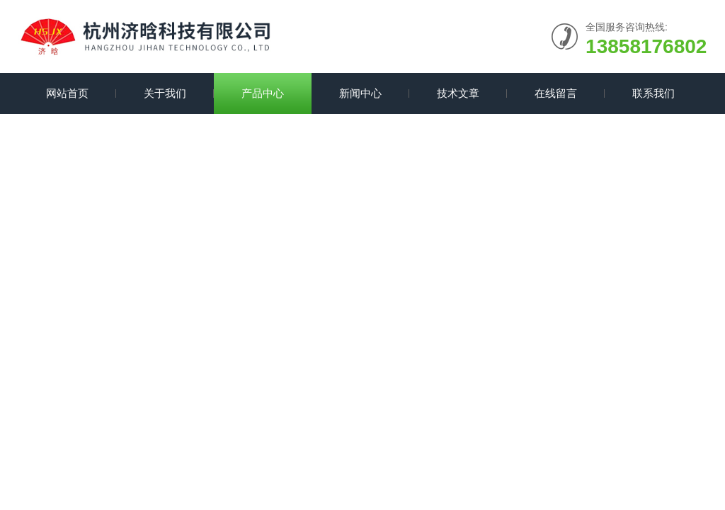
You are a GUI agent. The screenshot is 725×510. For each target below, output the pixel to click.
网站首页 (67, 93)
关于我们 (165, 93)
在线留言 (556, 93)
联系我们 (653, 93)
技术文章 (458, 93)
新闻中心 (360, 93)
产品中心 (262, 93)
